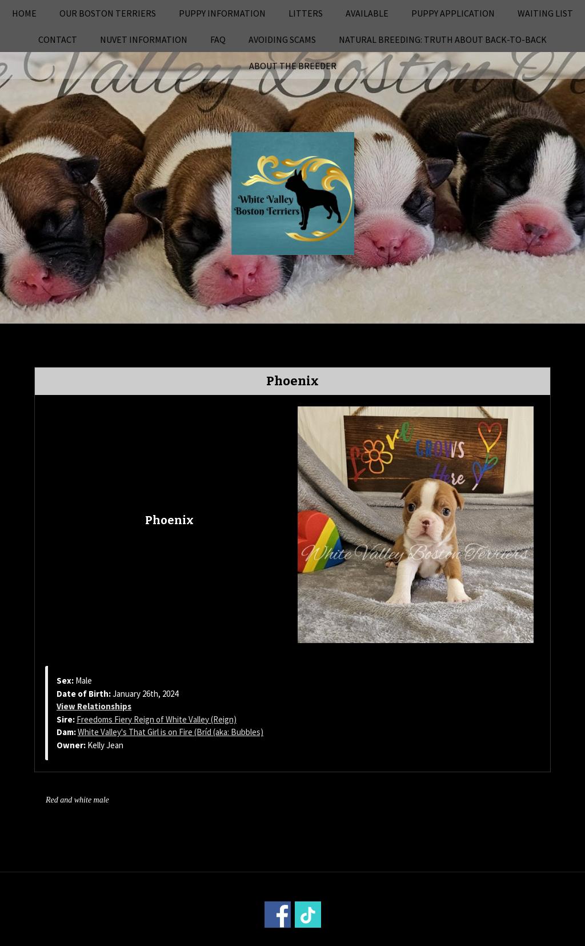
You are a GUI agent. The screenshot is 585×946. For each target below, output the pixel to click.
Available (367, 13)
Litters (306, 13)
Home (24, 13)
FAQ (218, 39)
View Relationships (94, 706)
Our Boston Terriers (107, 13)
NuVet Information (143, 39)
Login (447, 938)
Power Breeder (356, 938)
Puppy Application (453, 13)
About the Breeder (292, 65)
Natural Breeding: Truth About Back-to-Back (443, 39)
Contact (57, 39)
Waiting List (545, 13)
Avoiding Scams (282, 39)
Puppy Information (222, 13)
